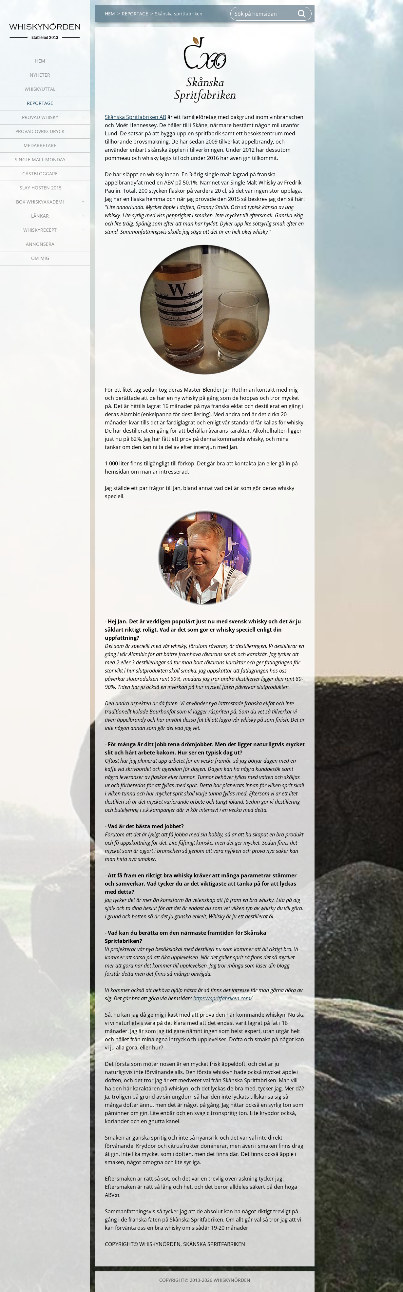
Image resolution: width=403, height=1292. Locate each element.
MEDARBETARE (40, 145)
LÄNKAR (40, 216)
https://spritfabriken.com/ (222, 998)
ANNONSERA (40, 244)
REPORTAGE (40, 103)
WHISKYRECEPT (40, 230)
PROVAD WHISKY (40, 117)
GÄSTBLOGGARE (40, 173)
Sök (302, 14)
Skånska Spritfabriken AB (135, 117)
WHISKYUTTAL (40, 89)
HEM (40, 61)
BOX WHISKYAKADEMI (40, 202)
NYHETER (40, 75)
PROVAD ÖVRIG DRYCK (40, 131)
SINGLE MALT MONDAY (40, 159)
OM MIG (40, 258)
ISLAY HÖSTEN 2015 (40, 188)
